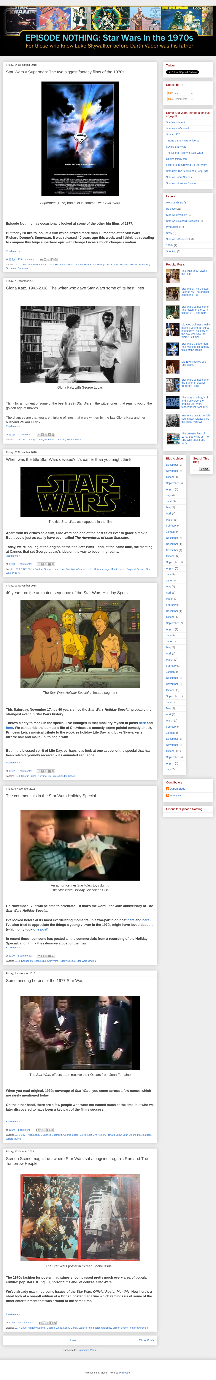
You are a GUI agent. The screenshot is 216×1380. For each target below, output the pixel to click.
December (172, 464)
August (170, 489)
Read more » (13, 251)
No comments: (26, 1322)
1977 (17, 264)
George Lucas (104, 264)
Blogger (126, 1372)
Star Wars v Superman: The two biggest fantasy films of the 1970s (65, 72)
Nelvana (42, 776)
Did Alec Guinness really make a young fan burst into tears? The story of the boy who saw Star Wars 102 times (196, 330)
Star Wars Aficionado (178, 128)
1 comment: (24, 1129)
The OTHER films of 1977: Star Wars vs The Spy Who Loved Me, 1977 (195, 438)
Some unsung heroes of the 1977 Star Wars (45, 980)
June (169, 501)
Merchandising (38, 960)
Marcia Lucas (118, 569)
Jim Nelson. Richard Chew (107, 1134)
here (142, 723)
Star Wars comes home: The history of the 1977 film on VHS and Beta (195, 310)
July (168, 495)
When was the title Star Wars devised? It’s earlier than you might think (68, 459)
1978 (24, 264)
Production (172, 226)
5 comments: (25, 434)
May (168, 507)
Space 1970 (173, 134)
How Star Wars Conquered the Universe (82, 569)
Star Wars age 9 (175, 122)
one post (40, 929)
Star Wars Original (86, 960)
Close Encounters (57, 264)
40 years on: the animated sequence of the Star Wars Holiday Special (68, 592)
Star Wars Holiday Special (62, 776)
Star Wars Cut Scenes (179, 177)
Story (169, 233)
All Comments (177, 98)
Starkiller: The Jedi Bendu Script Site (187, 171)
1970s (169, 245)
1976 (17, 439)
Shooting (171, 251)
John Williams (121, 264)
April (168, 513)
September (172, 483)
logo (107, 569)
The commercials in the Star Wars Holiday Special (51, 796)
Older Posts (146, 1340)
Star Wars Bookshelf (178, 239)
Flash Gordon (75, 264)
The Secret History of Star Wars (184, 152)
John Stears (129, 1134)
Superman (23, 268)
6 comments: (25, 771)
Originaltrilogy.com (177, 158)
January (170, 531)
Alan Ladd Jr (34, 1134)
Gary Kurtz (90, 264)
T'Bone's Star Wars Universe (182, 140)
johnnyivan (176, 795)
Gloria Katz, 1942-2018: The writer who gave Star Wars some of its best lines (75, 288)
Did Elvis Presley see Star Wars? (194, 363)
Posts (173, 93)
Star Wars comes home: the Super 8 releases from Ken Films (195, 382)
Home (72, 1340)
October (170, 476)
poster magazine (102, 1327)
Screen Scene (120, 1327)
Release (171, 208)
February (171, 525)
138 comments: (26, 259)
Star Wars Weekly (176, 214)
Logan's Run (85, 1327)
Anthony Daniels (36, 1327)
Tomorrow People (138, 1327)
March (169, 519)
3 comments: (25, 564)
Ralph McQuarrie (136, 569)
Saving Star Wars (176, 146)
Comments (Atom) (87, 1350)
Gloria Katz (50, 439)
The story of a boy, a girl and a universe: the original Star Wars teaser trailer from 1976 (195, 402)
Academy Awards (37, 264)
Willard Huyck (73, 439)
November (172, 470)
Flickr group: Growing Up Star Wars (186, 164)
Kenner (25, 960)
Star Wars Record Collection (182, 220)
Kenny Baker (70, 1327)
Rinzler (61, 439)
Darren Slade (177, 788)
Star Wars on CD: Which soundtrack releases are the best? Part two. (196, 418)
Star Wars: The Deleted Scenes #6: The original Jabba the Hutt (195, 291)
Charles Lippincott (52, 1134)
